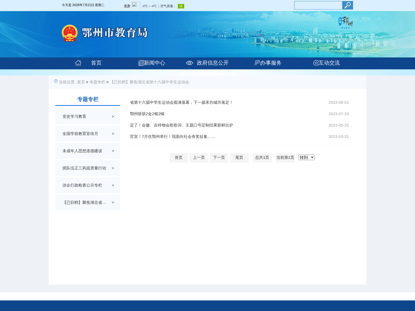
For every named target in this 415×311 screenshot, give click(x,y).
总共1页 (262, 157)
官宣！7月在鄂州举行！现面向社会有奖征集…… (172, 136)
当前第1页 (285, 157)
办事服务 (271, 63)
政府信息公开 (213, 63)
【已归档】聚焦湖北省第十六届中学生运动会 (149, 82)
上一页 (199, 157)
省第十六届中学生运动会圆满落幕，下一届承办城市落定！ (181, 102)
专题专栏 (97, 82)
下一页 (219, 157)
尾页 (239, 157)
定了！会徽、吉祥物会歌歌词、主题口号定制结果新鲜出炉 (181, 125)
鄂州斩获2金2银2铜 (147, 113)
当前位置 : (68, 82)
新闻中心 (154, 63)
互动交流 (329, 63)
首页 (96, 63)
